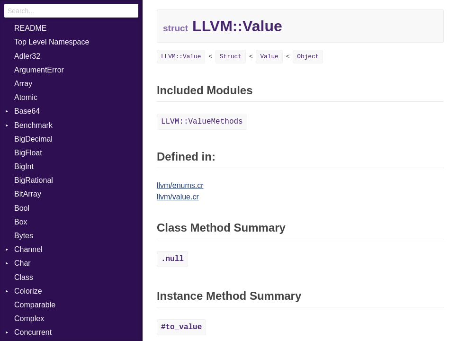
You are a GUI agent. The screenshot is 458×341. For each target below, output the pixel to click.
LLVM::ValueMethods (202, 121)
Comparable (34, 305)
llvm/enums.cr (180, 185)
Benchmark (33, 125)
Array (23, 84)
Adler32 (27, 56)
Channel (28, 249)
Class (23, 277)
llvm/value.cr (178, 197)
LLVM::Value (181, 56)
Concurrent (33, 332)
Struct (231, 56)
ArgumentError (39, 70)
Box (20, 222)
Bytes (23, 236)
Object (308, 56)
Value (269, 56)
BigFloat (28, 153)
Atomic (25, 97)
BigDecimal (33, 139)
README (30, 28)
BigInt (24, 166)
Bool (21, 208)
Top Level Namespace (51, 42)
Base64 (27, 111)
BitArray (27, 194)
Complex (29, 318)
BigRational (33, 180)
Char (22, 263)
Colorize (28, 291)
